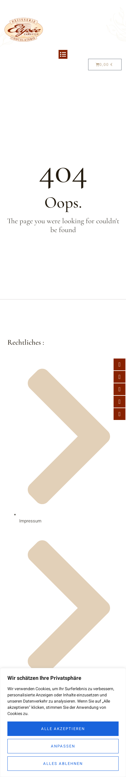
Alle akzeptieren (63, 729)
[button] (63, 54)
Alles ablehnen (63, 763)
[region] (63, 722)
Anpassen (63, 746)
